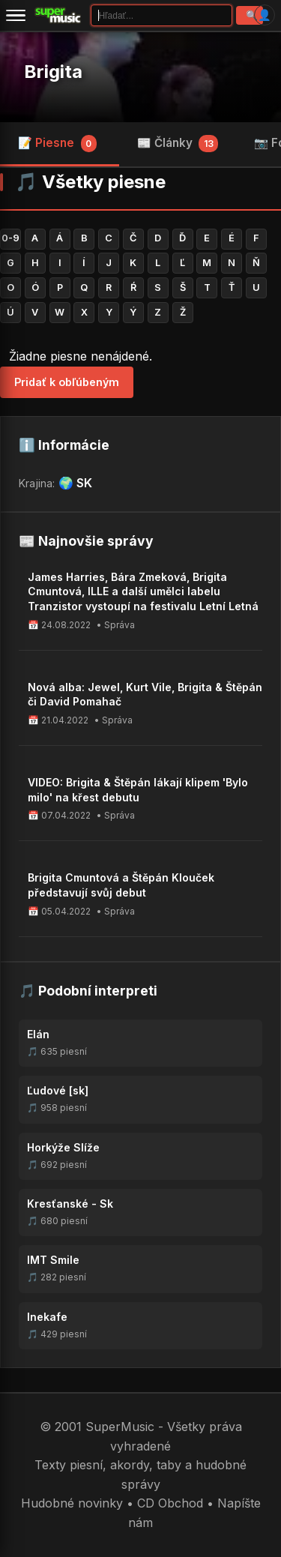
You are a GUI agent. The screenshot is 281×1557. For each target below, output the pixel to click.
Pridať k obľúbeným (66, 382)
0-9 (10, 238)
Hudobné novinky (72, 1503)
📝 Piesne (57, 143)
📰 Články (178, 143)
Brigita (53, 71)
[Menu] (15, 14)
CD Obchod (170, 1503)
